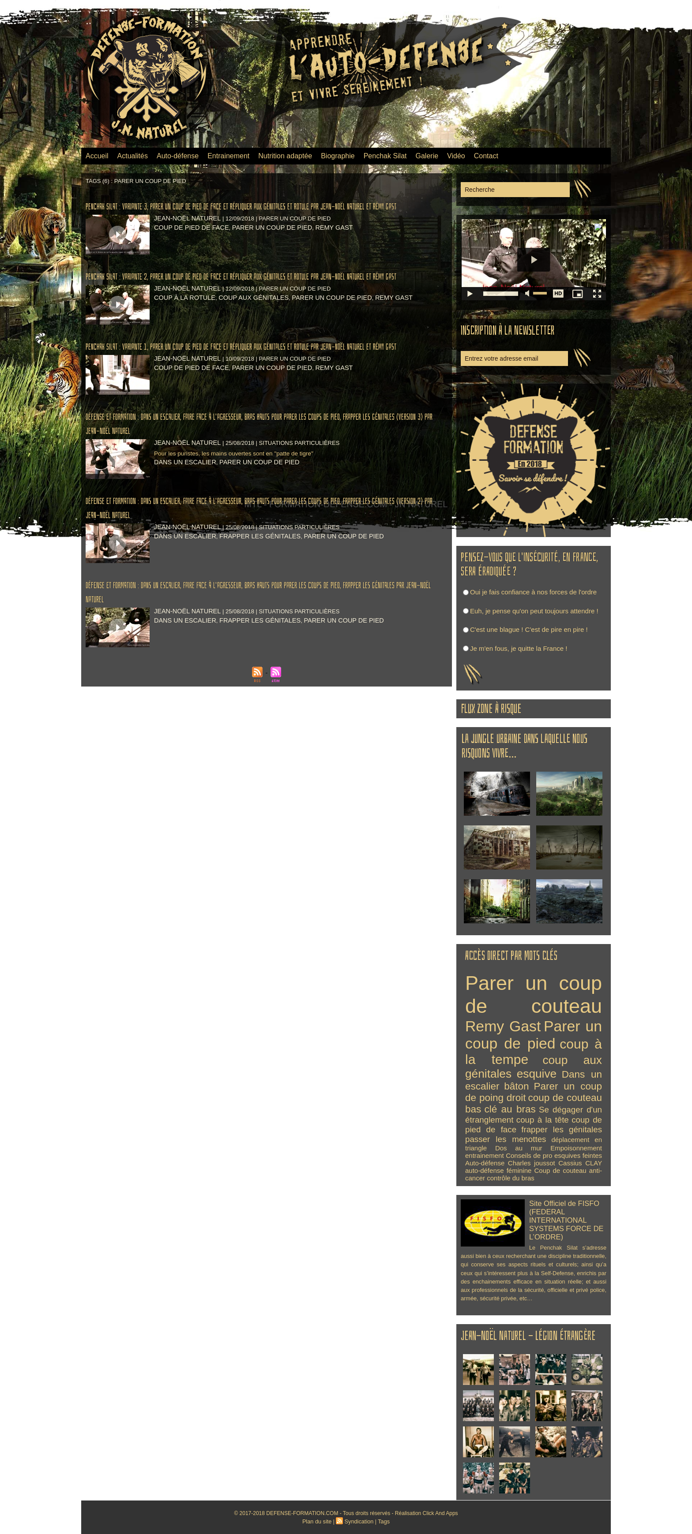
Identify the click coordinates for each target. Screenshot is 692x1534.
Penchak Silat (385, 156)
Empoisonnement (576, 1148)
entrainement (484, 1155)
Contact (486, 156)
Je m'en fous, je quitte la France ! (518, 648)
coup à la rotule (181, 325)
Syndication (358, 1521)
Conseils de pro (529, 1155)
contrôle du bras (510, 1178)
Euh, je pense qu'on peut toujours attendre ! (534, 611)
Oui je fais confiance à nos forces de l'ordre (533, 592)
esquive (537, 1073)
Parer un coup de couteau (533, 994)
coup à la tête (542, 1119)
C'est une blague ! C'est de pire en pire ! (529, 629)
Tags (381, 1521)
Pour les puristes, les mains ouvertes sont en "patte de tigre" (242, 495)
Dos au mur (518, 1148)
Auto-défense (178, 156)
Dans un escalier (182, 503)
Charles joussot (531, 1163)
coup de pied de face (187, 241)
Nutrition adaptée (285, 156)
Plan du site (318, 1521)
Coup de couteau (560, 1170)
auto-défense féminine (498, 1170)
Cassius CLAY (580, 1163)
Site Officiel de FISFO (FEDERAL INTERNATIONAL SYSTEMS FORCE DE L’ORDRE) (563, 1218)
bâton (516, 1086)
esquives (567, 1155)
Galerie (427, 156)
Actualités (132, 156)
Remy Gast (316, 241)
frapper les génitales (249, 578)
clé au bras (510, 1109)
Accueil (97, 156)
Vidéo (456, 156)
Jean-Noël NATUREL (184, 232)
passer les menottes (505, 1139)
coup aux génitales (243, 325)
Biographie (338, 156)
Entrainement (228, 156)
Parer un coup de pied (260, 241)
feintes (592, 1155)
